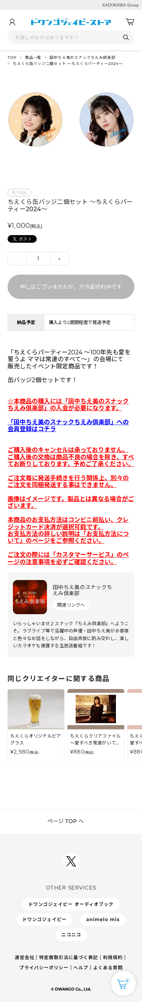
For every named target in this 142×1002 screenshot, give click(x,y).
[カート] (129, 22)
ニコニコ (71, 934)
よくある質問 (108, 967)
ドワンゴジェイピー (44, 919)
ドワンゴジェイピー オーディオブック (70, 904)
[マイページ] (12, 22)
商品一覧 (33, 57)
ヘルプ (80, 967)
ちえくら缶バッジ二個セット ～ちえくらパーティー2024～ (68, 63)
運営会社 (24, 957)
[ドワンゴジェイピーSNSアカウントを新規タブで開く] (71, 861)
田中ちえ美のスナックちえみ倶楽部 (82, 57)
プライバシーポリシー (44, 967)
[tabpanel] (71, 121)
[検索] (126, 37)
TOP (12, 57)
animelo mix (103, 919)
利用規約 (113, 957)
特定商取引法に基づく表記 (68, 957)
